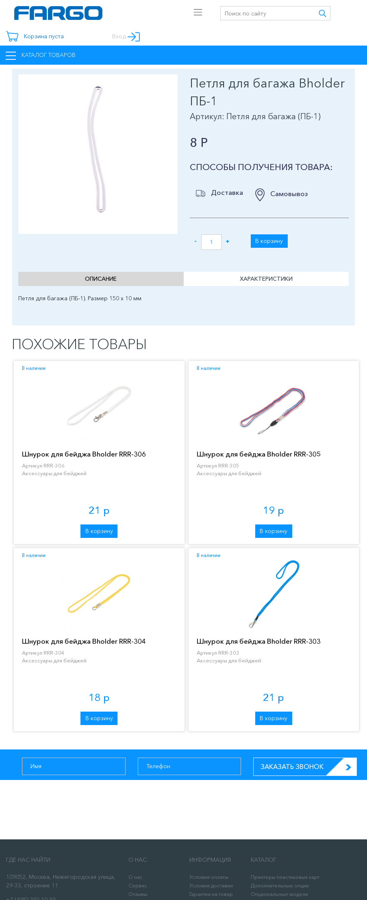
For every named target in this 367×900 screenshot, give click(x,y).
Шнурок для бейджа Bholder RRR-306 (84, 454)
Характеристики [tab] (266, 278)
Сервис (137, 886)
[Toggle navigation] (153, 9)
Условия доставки (211, 886)
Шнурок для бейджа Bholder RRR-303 (259, 641)
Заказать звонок (308, 766)
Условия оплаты (208, 877)
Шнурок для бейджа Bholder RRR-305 (259, 454)
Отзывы (138, 894)
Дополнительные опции (280, 886)
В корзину (269, 241)
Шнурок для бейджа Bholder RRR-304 (84, 641)
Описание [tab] (101, 278)
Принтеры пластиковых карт (285, 877)
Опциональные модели (279, 894)
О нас (135, 877)
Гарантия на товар (211, 894)
